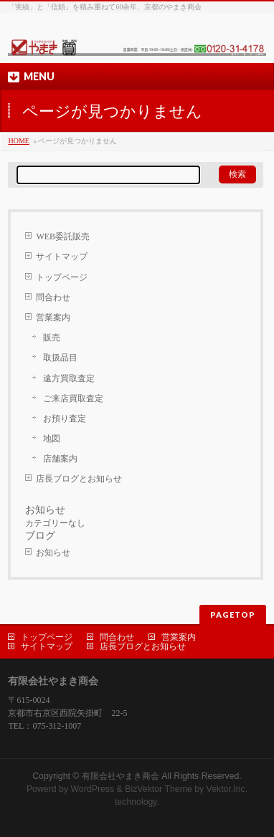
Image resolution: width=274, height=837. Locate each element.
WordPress (92, 789)
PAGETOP (232, 614)
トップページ (62, 277)
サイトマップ (62, 257)
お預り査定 (64, 418)
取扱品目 (60, 358)
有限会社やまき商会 (120, 776)
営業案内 (53, 317)
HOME (18, 141)
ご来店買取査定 (73, 398)
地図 (51, 439)
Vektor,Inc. (227, 789)
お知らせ (53, 552)
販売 (51, 338)
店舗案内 (60, 459)
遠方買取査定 (69, 378)
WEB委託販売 (63, 236)
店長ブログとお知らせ (79, 479)
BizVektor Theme (158, 789)
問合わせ (53, 297)
